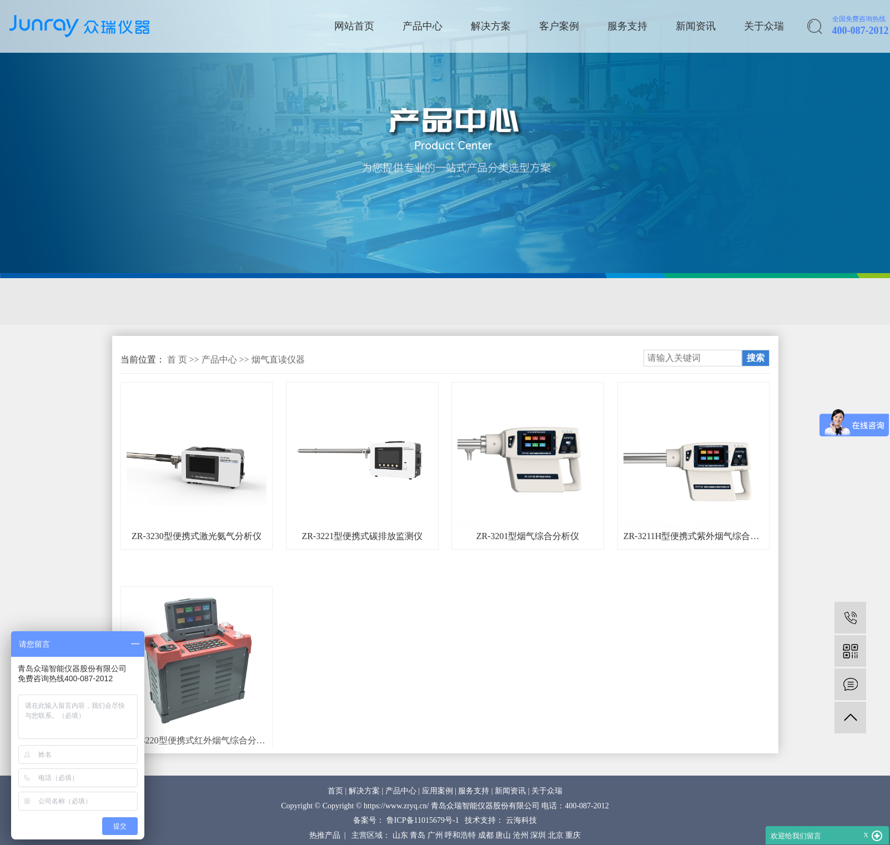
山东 (400, 835)
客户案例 (559, 26)
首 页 (177, 359)
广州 (435, 835)
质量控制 (509, 301)
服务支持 (627, 26)
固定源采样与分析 (163, 301)
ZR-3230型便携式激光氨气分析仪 (197, 536)
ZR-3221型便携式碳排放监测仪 (362, 536)
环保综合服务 (646, 301)
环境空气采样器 (262, 301)
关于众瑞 (764, 26)
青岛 (417, 835)
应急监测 (341, 301)
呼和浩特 (460, 835)
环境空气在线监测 (425, 301)
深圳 (538, 835)
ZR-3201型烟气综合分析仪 (528, 536)
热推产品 (324, 835)
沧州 (521, 835)
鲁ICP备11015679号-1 (422, 820)
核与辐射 (572, 301)
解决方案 (491, 26)
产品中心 (423, 26)
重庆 (573, 835)
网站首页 (354, 26)
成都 (486, 835)
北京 (556, 835)
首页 (335, 791)
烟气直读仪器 (278, 359)
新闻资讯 (696, 26)
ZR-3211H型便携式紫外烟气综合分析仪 (693, 536)
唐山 (503, 835)
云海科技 (521, 820)
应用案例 (437, 791)
